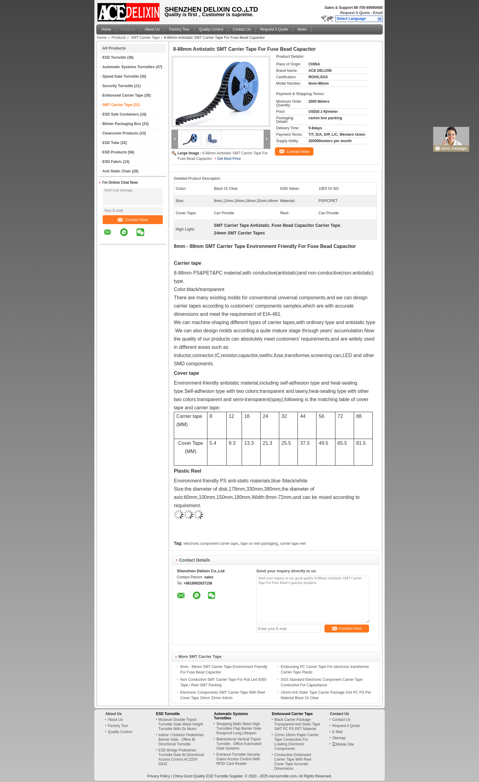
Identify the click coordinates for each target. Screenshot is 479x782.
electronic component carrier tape (211, 543)
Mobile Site (343, 744)
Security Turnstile (117, 86)
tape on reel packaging (258, 543)
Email (378, 13)
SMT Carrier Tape (145, 37)
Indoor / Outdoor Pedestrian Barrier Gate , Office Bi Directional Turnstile (181, 739)
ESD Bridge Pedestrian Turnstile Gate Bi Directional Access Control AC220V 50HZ (181, 757)
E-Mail (337, 732)
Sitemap (339, 738)
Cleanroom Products (120, 133)
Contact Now (133, 219)
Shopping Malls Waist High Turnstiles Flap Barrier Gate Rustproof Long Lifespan (238, 728)
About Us (151, 29)
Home (106, 29)
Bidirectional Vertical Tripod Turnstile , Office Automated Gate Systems (238, 744)
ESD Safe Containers (120, 114)
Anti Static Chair (116, 171)
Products (128, 29)
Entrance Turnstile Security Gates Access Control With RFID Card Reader (238, 759)
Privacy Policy (158, 776)
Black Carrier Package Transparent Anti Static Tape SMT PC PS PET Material (297, 724)
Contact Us (242, 29)
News (302, 29)
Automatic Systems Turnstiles (128, 67)
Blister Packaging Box (121, 124)
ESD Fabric (112, 162)
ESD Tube (110, 143)
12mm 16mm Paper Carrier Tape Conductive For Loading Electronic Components (296, 742)
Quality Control (211, 29)
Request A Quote (355, 13)
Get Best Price (229, 159)
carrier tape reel (293, 543)
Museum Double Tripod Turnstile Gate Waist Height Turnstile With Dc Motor (181, 724)
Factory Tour (179, 29)
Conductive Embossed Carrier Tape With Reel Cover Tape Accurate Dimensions (292, 762)
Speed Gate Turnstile (120, 76)
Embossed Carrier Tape (122, 95)
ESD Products (114, 152)
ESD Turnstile (114, 57)
